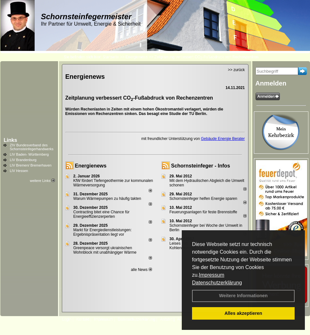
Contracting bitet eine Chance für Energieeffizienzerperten (101, 214)
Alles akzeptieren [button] (243, 313)
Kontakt (82, 319)
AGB (181, 319)
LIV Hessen (19, 171)
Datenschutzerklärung (217, 282)
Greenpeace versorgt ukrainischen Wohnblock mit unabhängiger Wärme (105, 250)
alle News (141, 269)
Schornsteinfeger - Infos (200, 165)
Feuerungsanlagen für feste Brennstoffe (203, 212)
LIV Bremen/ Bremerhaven (31, 165)
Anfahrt (166, 319)
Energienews (91, 165)
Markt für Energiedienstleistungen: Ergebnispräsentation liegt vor (102, 232)
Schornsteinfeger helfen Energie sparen (203, 198)
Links (10, 140)
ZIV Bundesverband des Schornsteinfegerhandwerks (32, 147)
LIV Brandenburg (23, 160)
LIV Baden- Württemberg (29, 154)
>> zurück (236, 70)
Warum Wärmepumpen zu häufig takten (107, 198)
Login (66, 319)
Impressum (211, 275)
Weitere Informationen (243, 295)
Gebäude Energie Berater (223, 138)
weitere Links (42, 181)
